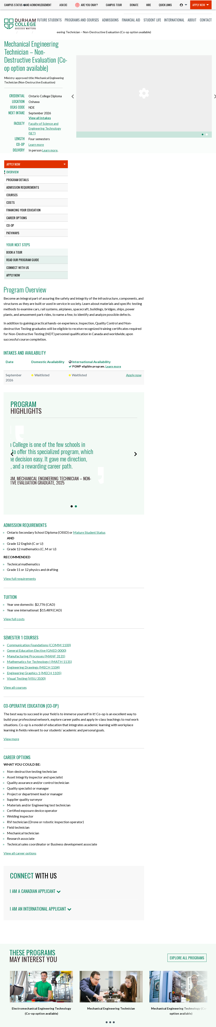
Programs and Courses (82, 20)
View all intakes (40, 118)
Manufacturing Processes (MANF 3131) (108, 537)
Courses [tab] (12, 194)
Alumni (8, 998)
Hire (148, 5)
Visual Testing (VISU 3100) (98, 559)
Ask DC (63, 5)
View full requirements (91, 459)
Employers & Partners (19, 1003)
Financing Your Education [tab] (23, 210)
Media (8, 1015)
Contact (206, 20)
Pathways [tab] (12, 232)
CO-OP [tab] (10, 225)
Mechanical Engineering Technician (111, 889)
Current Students (16, 960)
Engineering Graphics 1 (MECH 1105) (106, 554)
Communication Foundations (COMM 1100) (111, 526)
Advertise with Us (124, 993)
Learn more (37, 144)
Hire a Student (122, 954)
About (192, 20)
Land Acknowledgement (37, 5)
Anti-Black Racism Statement (167, 987)
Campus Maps (71, 1004)
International (174, 20)
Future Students (49, 20)
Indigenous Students (18, 976)
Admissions (110, 20)
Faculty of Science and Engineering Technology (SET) (45, 128)
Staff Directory (122, 980)
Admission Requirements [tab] (22, 187)
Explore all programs (187, 838)
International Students (20, 965)
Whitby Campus (69, 972)
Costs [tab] (10, 202)
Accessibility (120, 1014)
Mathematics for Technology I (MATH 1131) (111, 542)
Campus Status (13, 5)
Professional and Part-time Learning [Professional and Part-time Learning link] (22, 990)
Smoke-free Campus (126, 987)
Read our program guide (22, 259)
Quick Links (165, 5)
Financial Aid (131, 20)
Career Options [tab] (16, 217)
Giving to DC (120, 967)
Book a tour (14, 252)
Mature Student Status (161, 413)
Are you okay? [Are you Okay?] (86, 5)
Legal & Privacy (142, 1014)
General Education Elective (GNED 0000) (108, 531)
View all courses (87, 568)
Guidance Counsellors (19, 1009)
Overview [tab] (12, 172)
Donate (134, 5)
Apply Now (198, 5)
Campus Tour (114, 5)
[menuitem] (37, 4)
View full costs (85, 500)
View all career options (91, 734)
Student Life (152, 20)
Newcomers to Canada (19, 982)
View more (83, 619)
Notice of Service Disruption (167, 956)
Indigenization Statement (165, 997)
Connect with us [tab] (17, 267)
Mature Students (16, 971)
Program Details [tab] (17, 179)
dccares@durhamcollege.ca (80, 997)
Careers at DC (122, 960)
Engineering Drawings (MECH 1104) (105, 548)
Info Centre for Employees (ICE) (166, 966)
